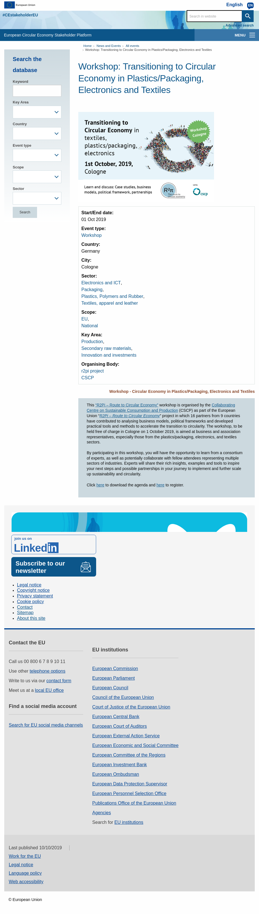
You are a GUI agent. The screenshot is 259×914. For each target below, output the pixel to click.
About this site (31, 618)
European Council (110, 687)
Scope (18, 167)
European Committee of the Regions (128, 755)
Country (20, 124)
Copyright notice (33, 590)
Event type (22, 145)
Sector (18, 189)
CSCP (87, 377)
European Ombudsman (115, 774)
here (100, 485)
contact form (58, 680)
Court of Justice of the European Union (131, 707)
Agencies (101, 812)
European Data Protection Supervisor (129, 783)
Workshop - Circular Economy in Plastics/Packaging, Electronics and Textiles (182, 391)
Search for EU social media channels (46, 725)
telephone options (47, 671)
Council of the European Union (123, 697)
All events (132, 45)
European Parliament (113, 678)
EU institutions (129, 822)
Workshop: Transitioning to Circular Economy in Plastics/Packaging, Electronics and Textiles (148, 49)
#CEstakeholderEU (20, 15)
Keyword (20, 81)
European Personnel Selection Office (129, 793)
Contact (25, 607)
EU (84, 319)
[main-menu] (252, 35)
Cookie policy (30, 601)
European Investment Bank (119, 764)
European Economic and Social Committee (135, 745)
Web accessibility (26, 881)
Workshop (91, 235)
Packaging (92, 289)
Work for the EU (25, 856)
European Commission (115, 668)
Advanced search (240, 25)
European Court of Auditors (119, 726)
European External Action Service (125, 735)
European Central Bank (115, 716)
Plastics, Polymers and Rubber (112, 296)
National (89, 325)
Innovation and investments (109, 355)
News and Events (109, 45)
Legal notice (29, 584)
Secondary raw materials (106, 348)
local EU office (49, 690)
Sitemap (25, 612)
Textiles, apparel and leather (109, 303)
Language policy (25, 873)
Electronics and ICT (101, 282)
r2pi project (92, 371)
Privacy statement (35, 596)
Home (87, 45)
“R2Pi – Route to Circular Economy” (126, 405)
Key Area (21, 102)
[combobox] (37, 112)
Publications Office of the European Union (134, 803)
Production (92, 341)
